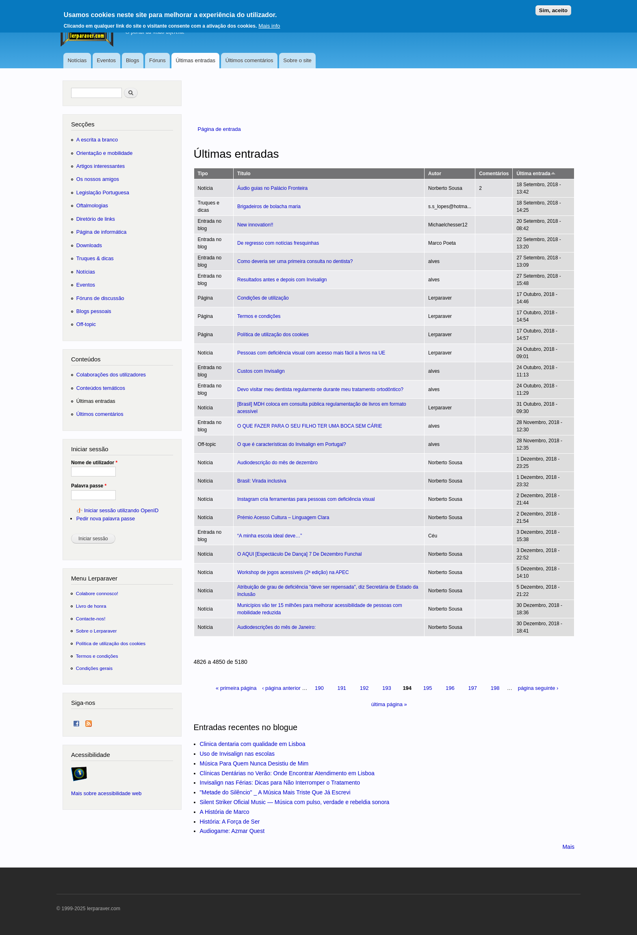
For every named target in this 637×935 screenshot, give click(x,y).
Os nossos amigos (97, 179)
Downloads (89, 245)
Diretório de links (95, 219)
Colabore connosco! (97, 593)
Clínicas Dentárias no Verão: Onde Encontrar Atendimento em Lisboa (287, 773)
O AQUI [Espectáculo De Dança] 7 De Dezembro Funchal (299, 554)
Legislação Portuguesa (102, 192)
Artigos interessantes (100, 166)
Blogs (132, 60)
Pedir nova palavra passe (105, 518)
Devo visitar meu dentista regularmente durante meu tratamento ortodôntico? (320, 389)
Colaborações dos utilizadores (111, 375)
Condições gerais (94, 668)
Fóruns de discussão (100, 298)
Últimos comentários (249, 60)
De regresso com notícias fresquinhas (278, 243)
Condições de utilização (263, 298)
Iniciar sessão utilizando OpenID (121, 510)
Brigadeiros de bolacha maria (269, 206)
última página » (389, 704)
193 (386, 688)
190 (319, 688)
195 (427, 688)
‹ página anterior (281, 688)
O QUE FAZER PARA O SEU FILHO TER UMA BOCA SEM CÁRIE (309, 426)
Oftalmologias (92, 205)
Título (244, 173)
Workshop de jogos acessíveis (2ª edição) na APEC (293, 572)
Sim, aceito (553, 7)
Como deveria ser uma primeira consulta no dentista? (295, 261)
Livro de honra (91, 606)
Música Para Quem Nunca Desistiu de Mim (254, 763)
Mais (568, 847)
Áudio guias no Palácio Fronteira (272, 188)
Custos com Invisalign (261, 371)
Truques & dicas (95, 258)
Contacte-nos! (91, 618)
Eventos (106, 60)
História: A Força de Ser (230, 821)
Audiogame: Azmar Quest (232, 831)
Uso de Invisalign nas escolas (237, 753)
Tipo (203, 173)
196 (450, 688)
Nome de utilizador (94, 462)
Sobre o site (297, 60)
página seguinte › (538, 688)
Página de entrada (219, 129)
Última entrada (535, 173)
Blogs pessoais (93, 311)
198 (495, 688)
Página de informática (101, 232)
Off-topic (86, 324)
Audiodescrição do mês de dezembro (277, 462)
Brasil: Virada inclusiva (261, 481)
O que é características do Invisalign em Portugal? (291, 444)
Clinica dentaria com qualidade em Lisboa (253, 744)
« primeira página (236, 688)
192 (364, 688)
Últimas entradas (195, 60)
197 (472, 688)
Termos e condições (259, 316)
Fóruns (157, 60)
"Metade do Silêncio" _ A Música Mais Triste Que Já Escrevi (275, 792)
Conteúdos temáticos (100, 388)
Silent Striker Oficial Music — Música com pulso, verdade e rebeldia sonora (295, 802)
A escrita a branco (97, 140)
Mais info (269, 23)
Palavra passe (88, 486)
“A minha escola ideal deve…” (269, 536)
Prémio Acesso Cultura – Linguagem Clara (283, 517)
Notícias (77, 60)
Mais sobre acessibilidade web (106, 793)
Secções (82, 124)
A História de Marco (224, 812)
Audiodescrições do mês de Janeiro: (276, 627)
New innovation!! (255, 225)
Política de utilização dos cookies (273, 334)
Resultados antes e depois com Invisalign (282, 280)
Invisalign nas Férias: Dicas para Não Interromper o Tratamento (280, 782)
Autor (434, 173)
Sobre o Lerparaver (96, 630)
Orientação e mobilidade (104, 153)
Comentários (494, 173)
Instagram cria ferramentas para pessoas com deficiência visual (306, 499)
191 (341, 688)
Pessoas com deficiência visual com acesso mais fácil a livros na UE (311, 353)
